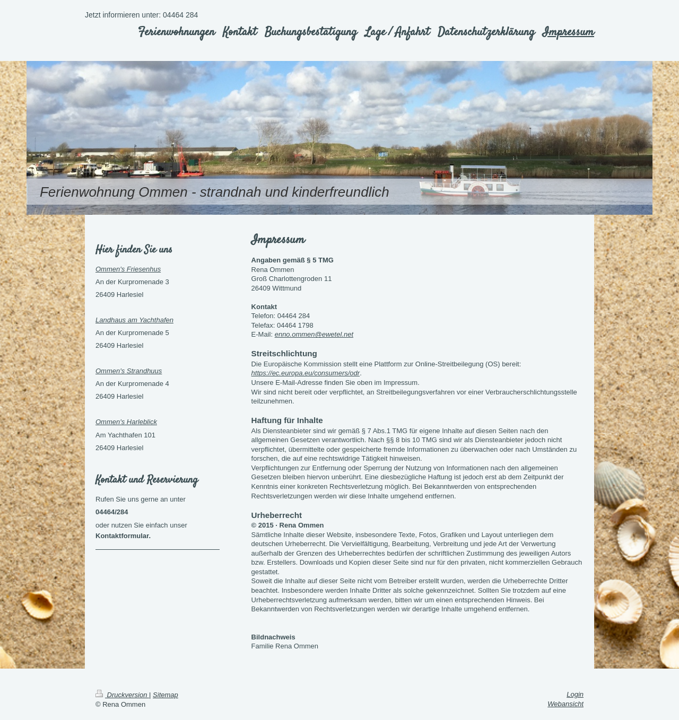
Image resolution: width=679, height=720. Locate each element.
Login (575, 694)
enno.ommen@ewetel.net (314, 334)
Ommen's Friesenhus (128, 269)
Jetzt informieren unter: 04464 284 (141, 15)
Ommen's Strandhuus (128, 371)
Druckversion (122, 695)
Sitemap (165, 695)
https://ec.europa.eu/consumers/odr (305, 373)
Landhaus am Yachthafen (134, 320)
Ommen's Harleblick (126, 422)
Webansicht (565, 704)
